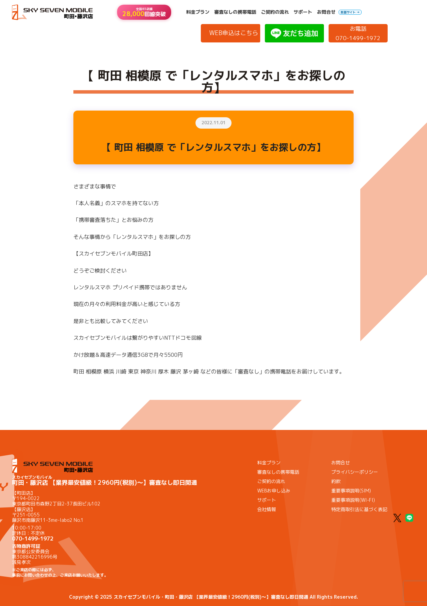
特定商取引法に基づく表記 (359, 509)
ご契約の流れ (275, 12)
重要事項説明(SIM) (351, 490)
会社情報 (266, 509)
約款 (336, 481)
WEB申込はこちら (233, 33)
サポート (303, 12)
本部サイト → (350, 12)
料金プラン (197, 12)
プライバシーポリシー (354, 472)
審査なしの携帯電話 (235, 12)
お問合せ (326, 12)
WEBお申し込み (273, 490)
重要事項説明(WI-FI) (353, 500)
